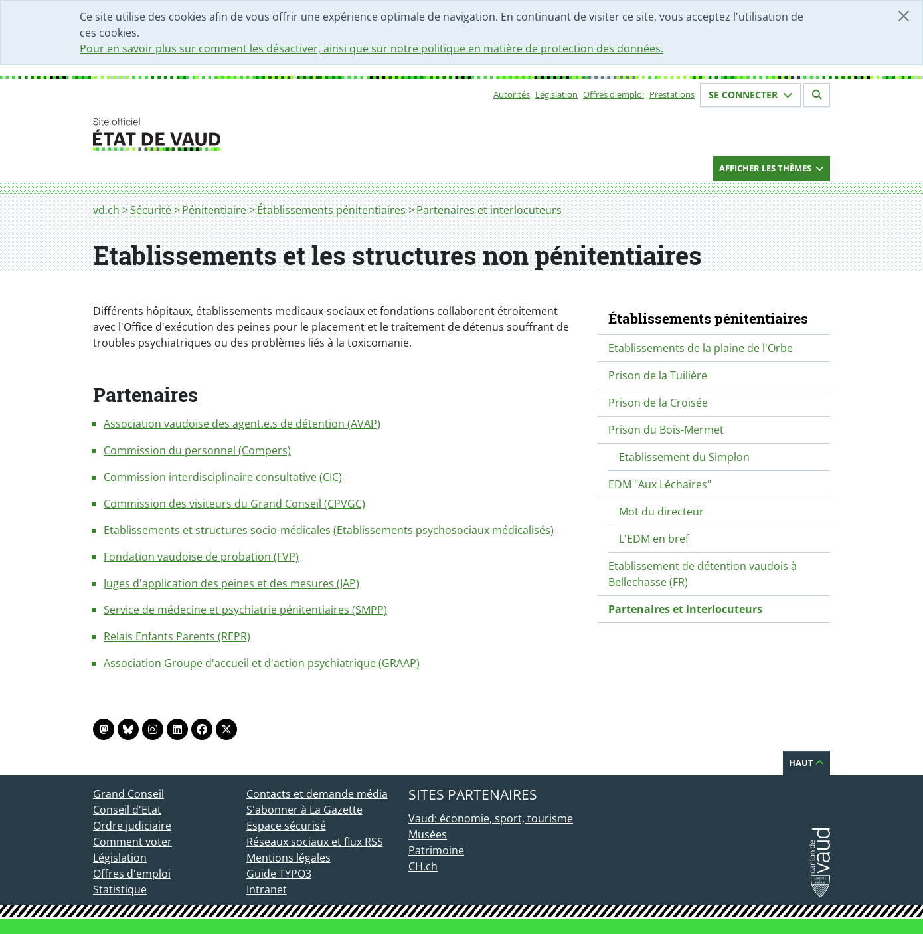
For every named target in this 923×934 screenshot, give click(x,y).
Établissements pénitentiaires (331, 210)
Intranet (266, 889)
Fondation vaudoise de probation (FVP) (201, 556)
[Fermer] (903, 16)
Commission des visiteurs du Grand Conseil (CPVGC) (234, 503)
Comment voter (132, 841)
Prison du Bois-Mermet (666, 429)
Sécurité (150, 210)
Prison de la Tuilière (657, 375)
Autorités (511, 94)
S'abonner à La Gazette (304, 809)
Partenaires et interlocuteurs (489, 210)
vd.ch (106, 210)
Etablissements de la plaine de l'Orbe (700, 348)
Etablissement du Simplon (684, 457)
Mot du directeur (661, 511)
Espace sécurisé (286, 825)
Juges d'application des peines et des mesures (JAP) (231, 583)
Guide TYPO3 (278, 873)
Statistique (120, 889)
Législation (556, 94)
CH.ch (423, 866)
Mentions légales (288, 857)
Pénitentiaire (214, 210)
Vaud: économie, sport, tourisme (490, 818)
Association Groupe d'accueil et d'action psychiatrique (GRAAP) (262, 663)
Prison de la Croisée (658, 402)
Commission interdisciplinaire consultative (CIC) (223, 477)
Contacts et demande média (317, 794)
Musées (427, 834)
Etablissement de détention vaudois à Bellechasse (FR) (702, 574)
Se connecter (750, 94)
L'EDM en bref (654, 538)
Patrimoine (436, 850)
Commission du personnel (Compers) (197, 450)
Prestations (672, 94)
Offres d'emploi (613, 94)
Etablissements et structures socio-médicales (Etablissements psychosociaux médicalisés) (329, 530)
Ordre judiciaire (132, 825)
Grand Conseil (128, 794)
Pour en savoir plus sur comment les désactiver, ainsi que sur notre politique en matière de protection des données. (371, 48)
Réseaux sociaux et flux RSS (314, 841)
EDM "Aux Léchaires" (659, 484)
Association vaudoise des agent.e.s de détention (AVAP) (242, 424)
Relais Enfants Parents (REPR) (177, 636)
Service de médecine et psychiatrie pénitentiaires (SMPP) (245, 610)
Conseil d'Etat (127, 809)
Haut (806, 763)
